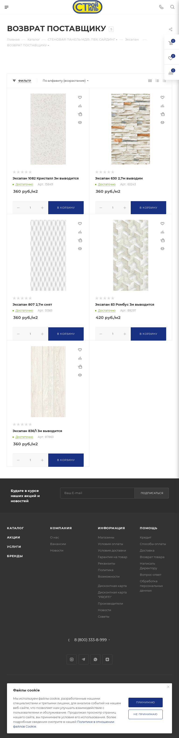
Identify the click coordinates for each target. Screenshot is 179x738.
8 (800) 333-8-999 (90, 638)
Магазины (106, 536)
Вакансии (58, 542)
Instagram (72, 658)
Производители (110, 602)
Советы (103, 615)
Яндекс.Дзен (107, 658)
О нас (54, 536)
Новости (56, 549)
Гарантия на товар (112, 555)
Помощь (148, 526)
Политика (106, 568)
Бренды (15, 554)
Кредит (145, 536)
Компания (61, 526)
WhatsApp (95, 658)
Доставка (147, 549)
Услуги (14, 545)
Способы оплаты (153, 542)
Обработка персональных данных (151, 584)
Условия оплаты (110, 542)
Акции (13, 536)
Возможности (109, 575)
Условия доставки (112, 549)
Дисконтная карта (112, 584)
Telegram (84, 658)
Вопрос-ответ (150, 573)
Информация (111, 526)
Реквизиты (106, 562)
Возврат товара (152, 555)
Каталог (15, 526)
